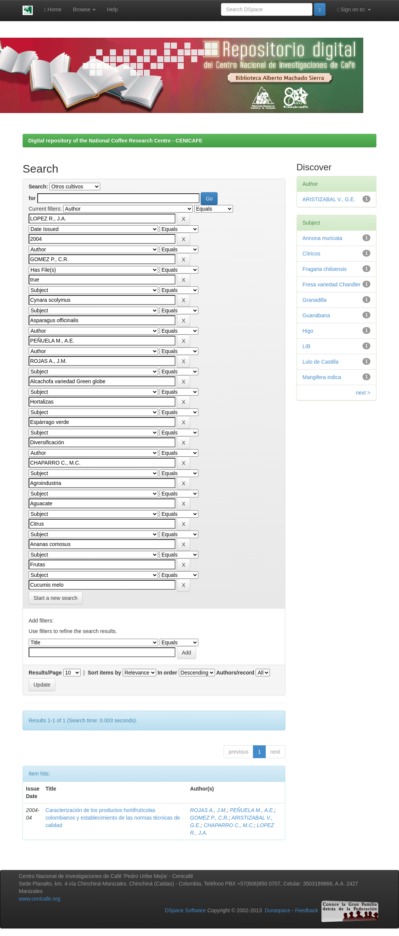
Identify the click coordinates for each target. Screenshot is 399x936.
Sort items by (104, 673)
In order (167, 673)
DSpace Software (185, 911)
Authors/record (235, 673)
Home (52, 9)
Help (112, 9)
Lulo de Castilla (321, 362)
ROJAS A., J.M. (208, 810)
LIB (307, 346)
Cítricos (311, 254)
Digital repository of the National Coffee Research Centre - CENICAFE (115, 141)
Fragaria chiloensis (325, 269)
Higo (308, 331)
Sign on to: (354, 9)
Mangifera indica (322, 377)
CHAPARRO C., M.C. (229, 825)
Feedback (306, 911)
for (32, 198)
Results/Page (45, 673)
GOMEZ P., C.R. (209, 818)
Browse (84, 9)
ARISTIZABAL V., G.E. (329, 199)
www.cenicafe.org (39, 899)
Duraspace (277, 911)
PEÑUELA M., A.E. (252, 810)
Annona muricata (323, 238)
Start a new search (56, 598)
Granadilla (315, 300)
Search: (38, 187)
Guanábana (316, 315)
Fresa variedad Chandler (332, 284)
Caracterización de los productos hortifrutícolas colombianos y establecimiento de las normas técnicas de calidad (113, 817)
